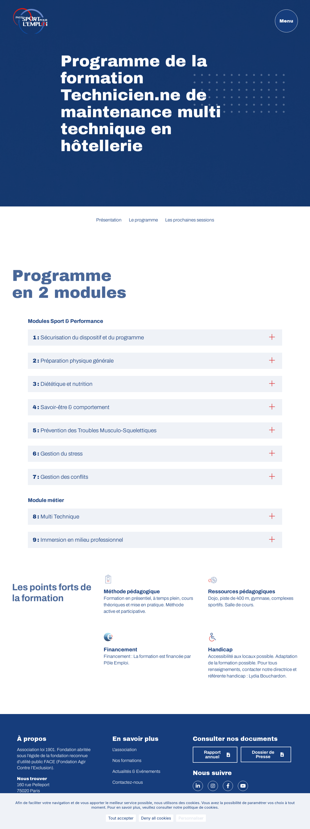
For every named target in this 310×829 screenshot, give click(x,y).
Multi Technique (56, 517)
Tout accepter (121, 818)
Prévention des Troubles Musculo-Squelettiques (94, 430)
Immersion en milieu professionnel (78, 540)
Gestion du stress (58, 454)
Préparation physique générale (73, 361)
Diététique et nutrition (63, 384)
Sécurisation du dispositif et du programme (88, 338)
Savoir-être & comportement (71, 407)
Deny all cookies (156, 818)
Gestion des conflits (60, 477)
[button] (155, 337)
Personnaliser (190, 818)
